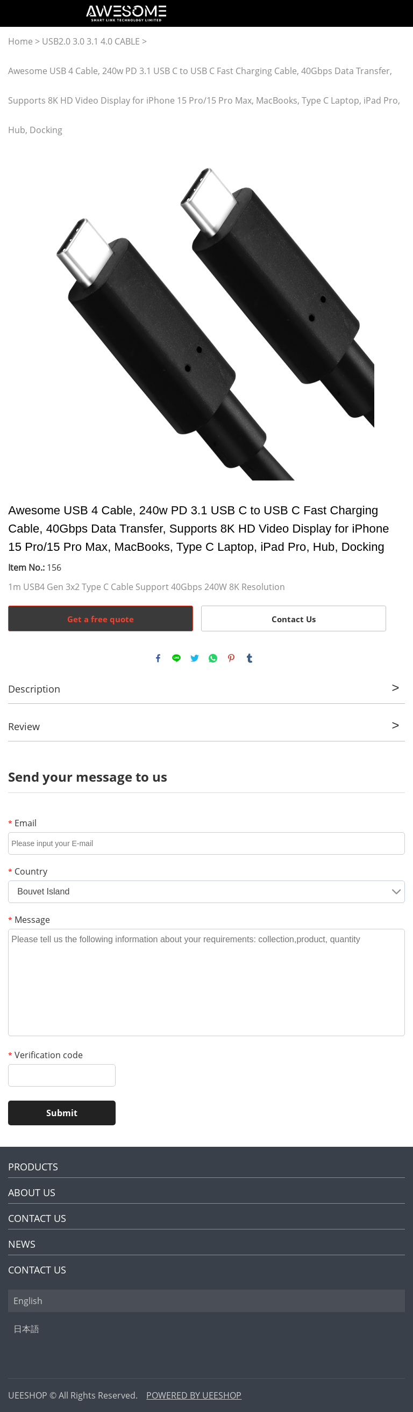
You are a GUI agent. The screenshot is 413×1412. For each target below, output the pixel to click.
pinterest (231, 658)
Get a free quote (100, 619)
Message (29, 920)
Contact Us (294, 619)
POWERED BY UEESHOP (193, 1395)
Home (20, 41)
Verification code (45, 1055)
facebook (158, 658)
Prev (22, 313)
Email (22, 823)
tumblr (249, 658)
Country (27, 871)
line (176, 658)
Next (390, 313)
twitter (194, 658)
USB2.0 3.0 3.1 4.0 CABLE (91, 41)
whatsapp (213, 658)
